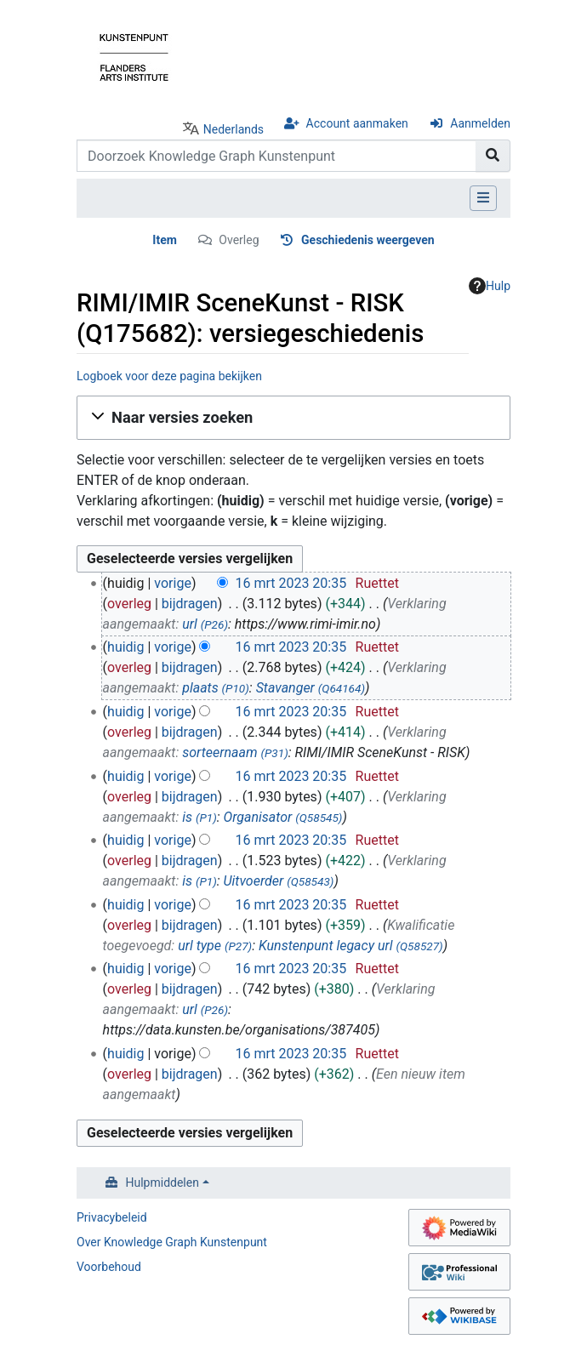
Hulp (489, 285)
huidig (125, 647)
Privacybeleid (112, 1217)
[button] (293, 418)
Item (164, 240)
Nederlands (233, 129)
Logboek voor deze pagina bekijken (169, 376)
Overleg (239, 240)
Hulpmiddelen (162, 1182)
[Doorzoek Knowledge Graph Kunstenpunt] (276, 156)
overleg (129, 604)
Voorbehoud (109, 1267)
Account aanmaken (357, 123)
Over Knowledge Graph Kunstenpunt (172, 1242)
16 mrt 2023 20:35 (290, 583)
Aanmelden (480, 123)
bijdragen (190, 604)
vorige (172, 583)
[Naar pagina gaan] (493, 156)
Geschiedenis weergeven (368, 240)
